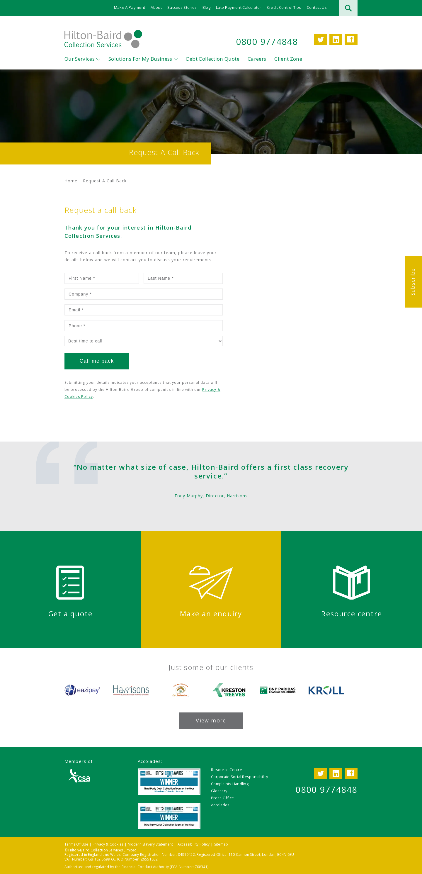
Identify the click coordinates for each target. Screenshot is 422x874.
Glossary (219, 790)
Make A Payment (129, 7)
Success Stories (182, 7)
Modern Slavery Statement (150, 844)
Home (70, 181)
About (156, 7)
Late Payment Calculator (238, 7)
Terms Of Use (76, 844)
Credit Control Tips (284, 7)
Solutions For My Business (140, 58)
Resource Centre (226, 769)
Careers (257, 58)
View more (211, 720)
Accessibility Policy (194, 844)
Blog (206, 7)
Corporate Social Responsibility (239, 776)
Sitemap (221, 844)
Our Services (79, 58)
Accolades (220, 804)
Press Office (222, 797)
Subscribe (412, 282)
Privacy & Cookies (108, 844)
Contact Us (317, 7)
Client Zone (288, 58)
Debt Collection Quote (212, 58)
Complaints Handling (230, 783)
